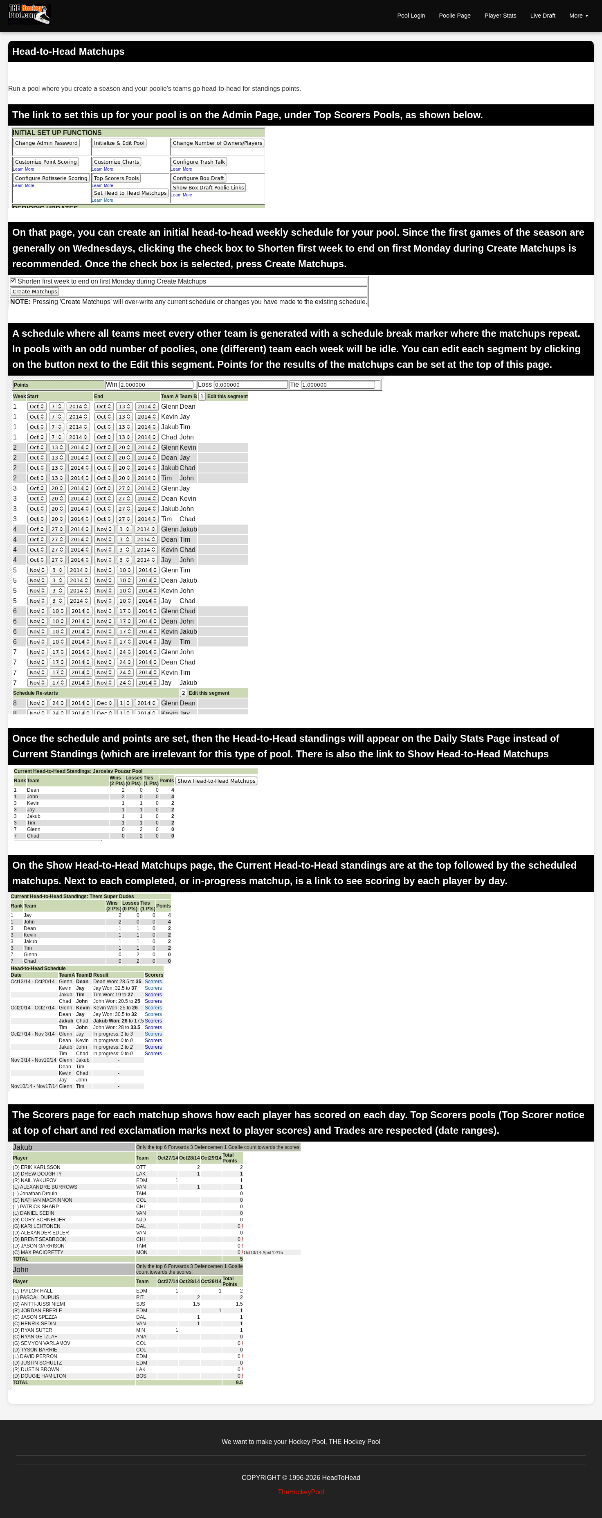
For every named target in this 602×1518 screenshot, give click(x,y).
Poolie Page (455, 15)
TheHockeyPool (301, 1492)
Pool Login (411, 15)
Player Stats (501, 15)
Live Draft (543, 15)
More (576, 15)
